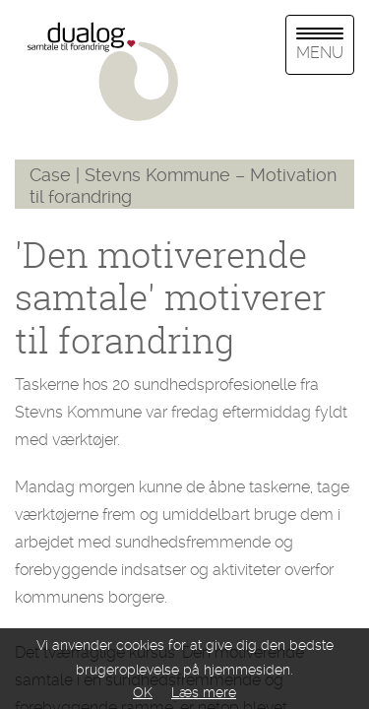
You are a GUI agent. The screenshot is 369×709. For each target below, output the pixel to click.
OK (143, 692)
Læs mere (203, 692)
